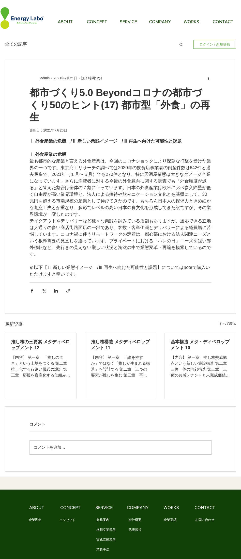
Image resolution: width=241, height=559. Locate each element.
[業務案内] (102, 520)
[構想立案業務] (106, 530)
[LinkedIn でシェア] (56, 290)
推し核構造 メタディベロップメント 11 (120, 344)
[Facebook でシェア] (32, 290)
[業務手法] (102, 550)
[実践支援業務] (106, 540)
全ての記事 (16, 44)
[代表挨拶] (134, 530)
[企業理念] (35, 520)
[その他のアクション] (208, 78)
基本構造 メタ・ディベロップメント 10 (200, 344)
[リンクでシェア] (68, 290)
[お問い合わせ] (205, 520)
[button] (181, 44)
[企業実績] (170, 520)
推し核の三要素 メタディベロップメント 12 (40, 344)
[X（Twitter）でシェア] (44, 290)
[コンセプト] (67, 520)
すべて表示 (227, 324)
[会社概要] (134, 520)
